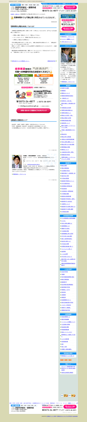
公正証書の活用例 (65, 324)
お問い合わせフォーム (66, 41)
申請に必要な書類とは (66, 223)
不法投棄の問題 (65, 231)
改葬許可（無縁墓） (66, 307)
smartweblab (75, 416)
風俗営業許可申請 (65, 287)
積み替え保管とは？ (66, 241)
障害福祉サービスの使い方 (67, 355)
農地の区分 (64, 134)
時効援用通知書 (65, 329)
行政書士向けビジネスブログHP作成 (64, 416)
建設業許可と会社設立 (66, 201)
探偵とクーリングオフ (66, 332)
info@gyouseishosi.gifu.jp (33, 164)
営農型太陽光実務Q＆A (67, 110)
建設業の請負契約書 (66, 196)
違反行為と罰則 (65, 175)
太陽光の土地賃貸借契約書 (67, 139)
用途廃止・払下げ (65, 289)
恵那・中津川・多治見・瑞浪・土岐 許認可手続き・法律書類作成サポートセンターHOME (29, 403)
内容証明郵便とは (65, 316)
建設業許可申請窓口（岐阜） (68, 198)
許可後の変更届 (65, 178)
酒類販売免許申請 (51, 61)
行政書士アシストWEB (51, 416)
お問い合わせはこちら (70, 7)
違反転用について (65, 123)
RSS (62, 359)
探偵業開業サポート (66, 300)
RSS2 (66, 359)
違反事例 (63, 251)
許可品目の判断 (65, 243)
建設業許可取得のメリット (67, 181)
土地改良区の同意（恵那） (67, 152)
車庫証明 (63, 297)
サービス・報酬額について (63, 3)
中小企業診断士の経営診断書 (68, 218)
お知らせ (17, 14)
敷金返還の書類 (65, 327)
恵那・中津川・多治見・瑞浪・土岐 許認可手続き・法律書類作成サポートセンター (23, 7)
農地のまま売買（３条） (67, 115)
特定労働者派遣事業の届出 (67, 277)
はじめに (63, 220)
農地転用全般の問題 (66, 120)
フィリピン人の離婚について (68, 322)
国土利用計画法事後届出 (67, 284)
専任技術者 (64, 188)
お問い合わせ (70, 406)
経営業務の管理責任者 (66, 186)
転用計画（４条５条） (66, 100)
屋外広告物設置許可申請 (67, 302)
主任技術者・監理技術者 (67, 191)
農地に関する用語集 (66, 136)
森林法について (65, 149)
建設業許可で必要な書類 (67, 209)
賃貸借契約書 (64, 341)
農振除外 (63, 90)
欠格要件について (65, 204)
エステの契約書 (65, 339)
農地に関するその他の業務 (67, 144)
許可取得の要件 (65, 211)
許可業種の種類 (65, 193)
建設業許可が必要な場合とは (68, 206)
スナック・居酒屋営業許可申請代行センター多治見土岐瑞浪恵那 (68, 368)
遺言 (62, 344)
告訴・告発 (64, 346)
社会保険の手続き (65, 170)
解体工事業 (64, 165)
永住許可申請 (64, 271)
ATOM (70, 359)
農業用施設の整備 (65, 147)
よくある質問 (64, 254)
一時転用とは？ (65, 98)
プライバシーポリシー (67, 412)
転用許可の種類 (65, 88)
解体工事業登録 (65, 279)
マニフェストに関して (66, 249)
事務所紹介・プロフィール (48, 3)
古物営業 (63, 294)
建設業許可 (64, 282)
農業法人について (65, 93)
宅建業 (63, 274)
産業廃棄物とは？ (65, 226)
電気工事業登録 (65, 168)
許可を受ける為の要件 (66, 236)
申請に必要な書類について (67, 142)
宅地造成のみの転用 (66, 107)
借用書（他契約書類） (66, 349)
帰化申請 (63, 292)
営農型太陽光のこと (66, 112)
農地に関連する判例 (66, 118)
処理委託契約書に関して (67, 246)
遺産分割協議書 (65, 319)
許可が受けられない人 (66, 256)
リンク (74, 412)
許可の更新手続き (65, 183)
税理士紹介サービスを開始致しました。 (21, 61)
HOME (73, 3)
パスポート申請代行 (66, 305)
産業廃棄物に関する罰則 (67, 233)
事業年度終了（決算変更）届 (68, 173)
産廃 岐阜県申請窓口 (66, 238)
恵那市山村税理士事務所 (67, 372)
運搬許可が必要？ (65, 228)
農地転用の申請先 (65, 154)
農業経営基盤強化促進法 (67, 95)
